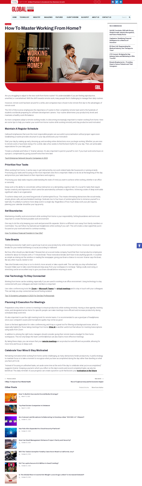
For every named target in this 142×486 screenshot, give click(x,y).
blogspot (8, 24)
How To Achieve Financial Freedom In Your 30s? (24, 233)
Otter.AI (52, 327)
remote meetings (49, 342)
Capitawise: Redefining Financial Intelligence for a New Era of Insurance (121, 40)
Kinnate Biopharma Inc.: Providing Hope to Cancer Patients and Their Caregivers (121, 64)
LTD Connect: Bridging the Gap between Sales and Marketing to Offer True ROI (122, 56)
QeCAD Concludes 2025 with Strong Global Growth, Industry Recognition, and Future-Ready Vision (122, 32)
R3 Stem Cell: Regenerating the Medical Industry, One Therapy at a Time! (121, 48)
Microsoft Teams (46, 289)
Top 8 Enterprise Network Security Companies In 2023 (26, 158)
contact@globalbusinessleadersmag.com (67, 461)
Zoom (34, 289)
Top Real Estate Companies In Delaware (84, 394)
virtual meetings (63, 289)
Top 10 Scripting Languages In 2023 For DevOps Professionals (29, 296)
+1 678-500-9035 (61, 454)
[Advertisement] (93, 10)
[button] (139, 245)
